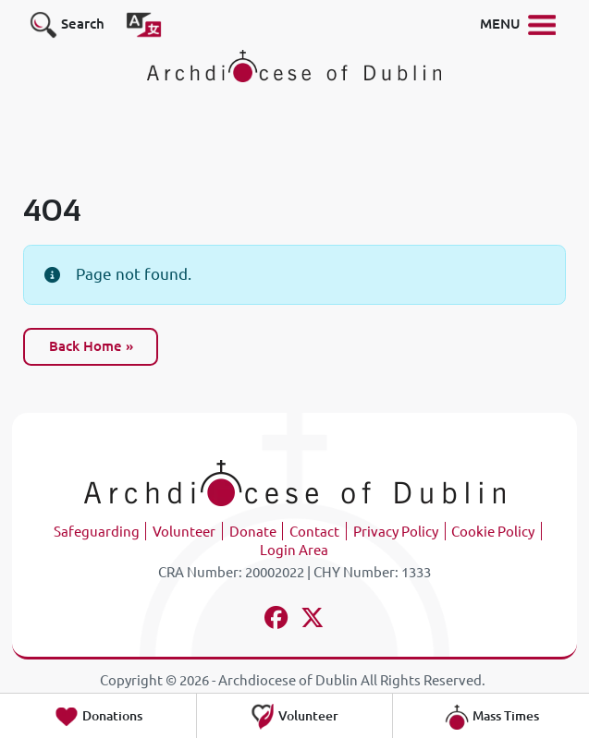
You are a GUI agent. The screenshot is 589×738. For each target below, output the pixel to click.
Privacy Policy (395, 531)
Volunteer (184, 531)
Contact (314, 531)
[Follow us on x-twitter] (312, 620)
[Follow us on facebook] (277, 620)
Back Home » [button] (91, 346)
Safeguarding (97, 531)
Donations (98, 717)
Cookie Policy (492, 531)
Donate (252, 531)
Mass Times (491, 717)
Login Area (294, 550)
